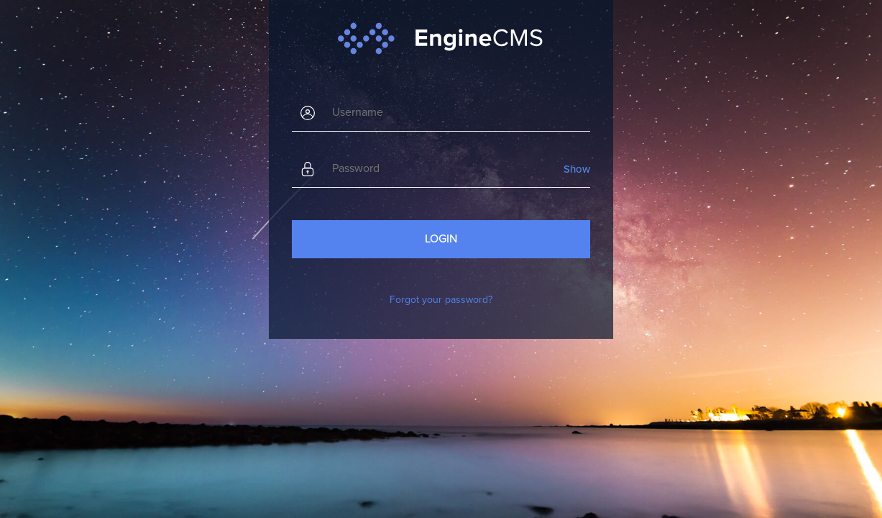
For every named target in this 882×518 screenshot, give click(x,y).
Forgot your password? (441, 300)
